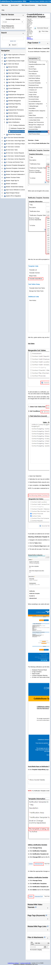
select (22, 22)
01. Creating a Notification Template (20, 125)
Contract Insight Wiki (25, 963)
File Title (37, 943)
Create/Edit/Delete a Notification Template (22, 131)
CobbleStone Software (13, 963)
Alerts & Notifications (30, 38)
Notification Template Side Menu (19, 128)
